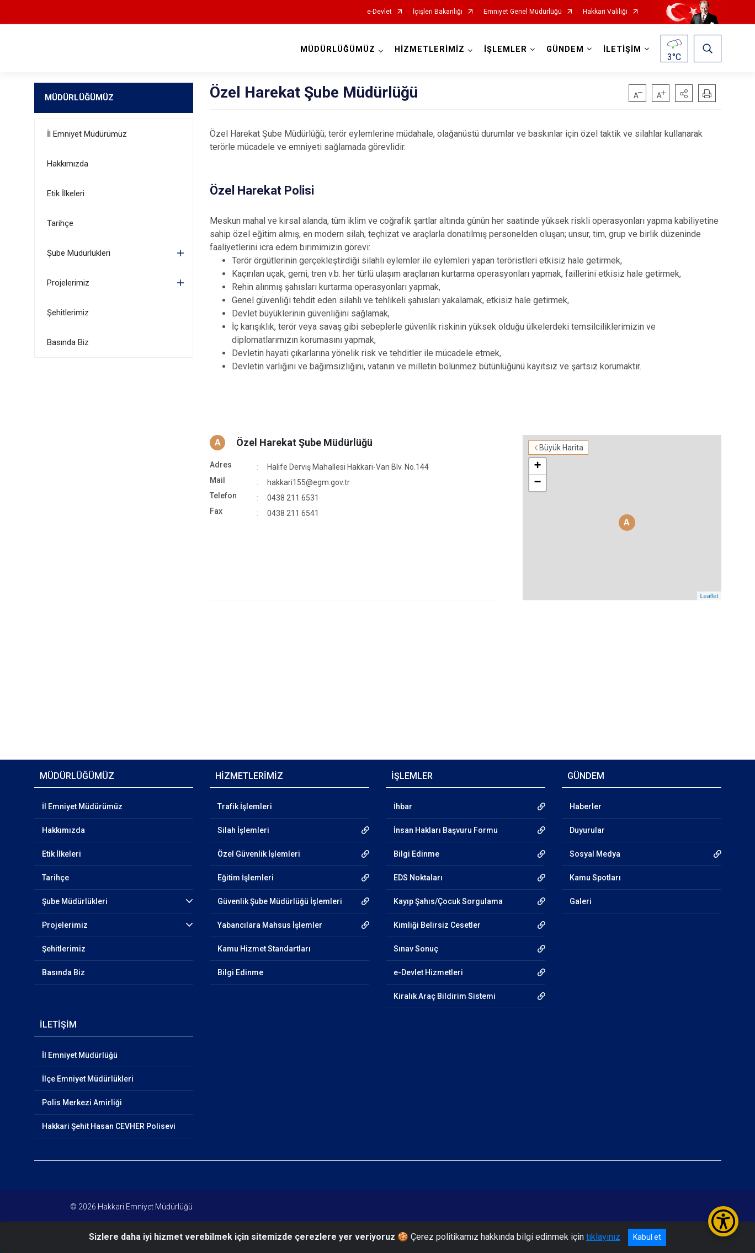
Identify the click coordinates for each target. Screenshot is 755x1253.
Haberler (586, 806)
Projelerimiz (68, 283)
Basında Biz (68, 342)
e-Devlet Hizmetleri (428, 972)
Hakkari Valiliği (605, 11)
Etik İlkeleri (65, 193)
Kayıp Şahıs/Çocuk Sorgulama (448, 901)
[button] (684, 93)
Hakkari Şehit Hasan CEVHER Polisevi (109, 1126)
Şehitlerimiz (68, 313)
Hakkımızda (67, 164)
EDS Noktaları (418, 877)
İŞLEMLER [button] (505, 49)
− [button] (537, 483)
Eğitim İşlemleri (245, 877)
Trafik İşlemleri (244, 806)
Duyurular (587, 830)
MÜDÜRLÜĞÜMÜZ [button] (337, 49)
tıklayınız (603, 1237)
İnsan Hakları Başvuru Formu (446, 830)
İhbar (403, 806)
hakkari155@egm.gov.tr (308, 482)
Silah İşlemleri (243, 830)
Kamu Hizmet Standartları (264, 948)
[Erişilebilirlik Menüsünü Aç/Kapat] (723, 1221)
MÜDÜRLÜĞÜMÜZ (79, 98)
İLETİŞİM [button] (622, 49)
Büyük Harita (561, 447)
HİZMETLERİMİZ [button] (430, 49)
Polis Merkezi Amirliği (82, 1102)
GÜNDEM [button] (565, 49)
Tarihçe (60, 223)
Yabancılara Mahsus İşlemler (269, 925)
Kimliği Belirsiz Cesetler (437, 925)
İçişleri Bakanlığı (437, 11)
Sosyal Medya (595, 853)
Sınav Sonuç (416, 948)
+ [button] (537, 466)
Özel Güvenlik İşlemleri (258, 853)
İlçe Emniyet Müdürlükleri (88, 1078)
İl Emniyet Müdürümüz (87, 134)
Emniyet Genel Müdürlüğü (522, 11)
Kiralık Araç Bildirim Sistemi (445, 996)
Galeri (581, 901)
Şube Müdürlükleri (78, 253)
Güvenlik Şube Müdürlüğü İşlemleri (279, 901)
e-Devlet (379, 11)
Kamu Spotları (595, 877)
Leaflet (709, 596)
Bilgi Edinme (240, 972)
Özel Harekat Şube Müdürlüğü (304, 442)
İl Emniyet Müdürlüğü (80, 1055)
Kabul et (647, 1237)
